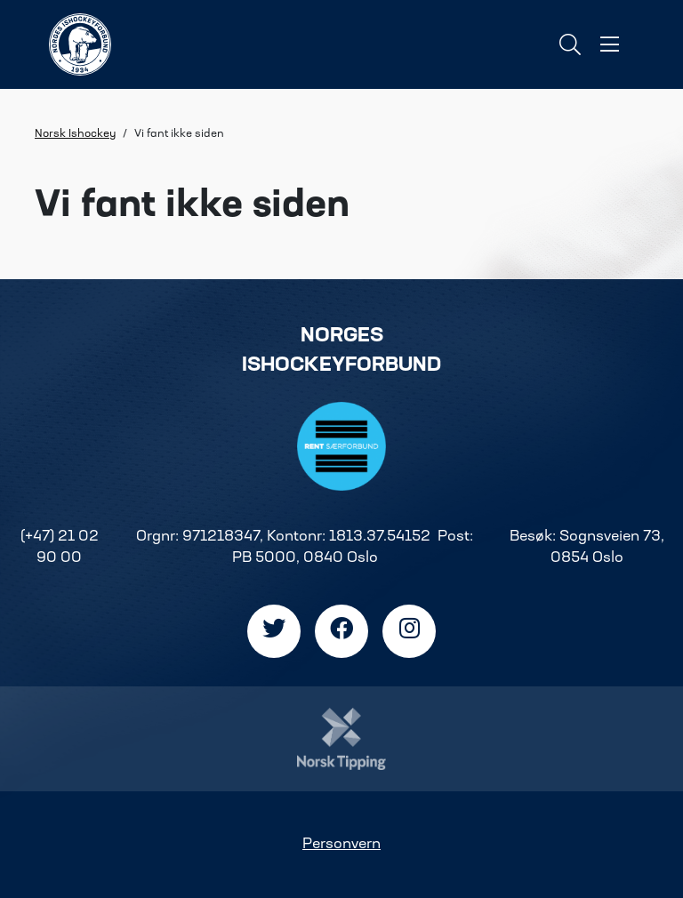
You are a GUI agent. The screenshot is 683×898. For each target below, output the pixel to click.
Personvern (341, 845)
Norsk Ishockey (75, 134)
